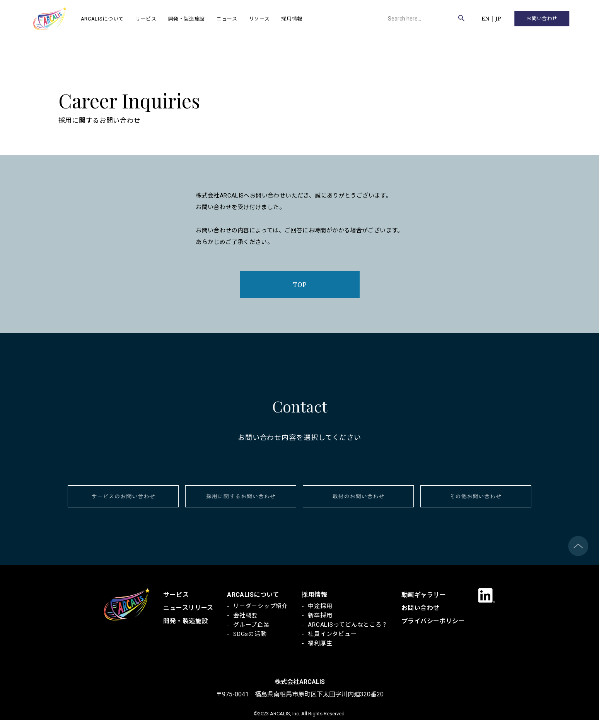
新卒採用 (320, 615)
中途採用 (320, 606)
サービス (146, 18)
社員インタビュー (332, 634)
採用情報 (291, 18)
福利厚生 (320, 643)
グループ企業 (251, 624)
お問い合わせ (541, 18)
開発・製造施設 (186, 18)
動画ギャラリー (423, 594)
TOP (299, 285)
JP (498, 18)
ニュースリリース (188, 608)
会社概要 (245, 615)
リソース (259, 18)
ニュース (227, 18)
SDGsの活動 (249, 634)
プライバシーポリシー (433, 621)
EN (485, 18)
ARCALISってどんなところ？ (347, 624)
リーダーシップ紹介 (260, 606)
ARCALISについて (102, 18)
